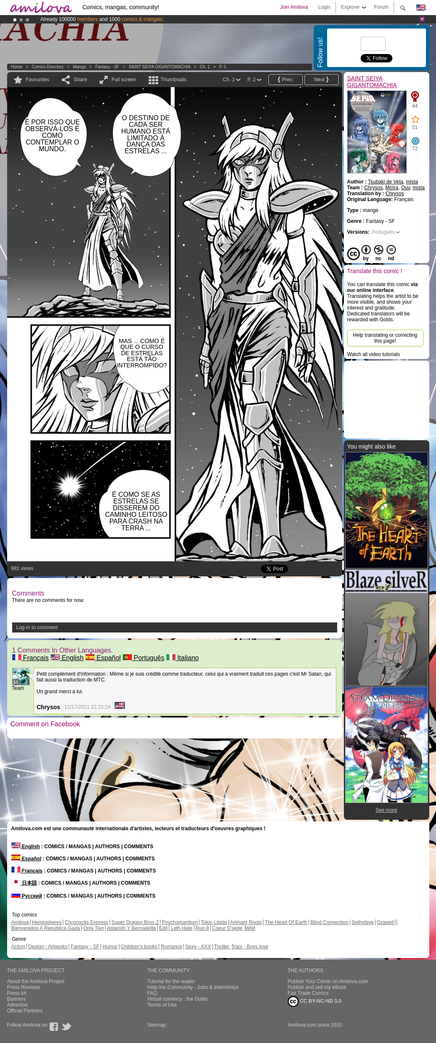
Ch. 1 (205, 67)
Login (324, 7)
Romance (171, 947)
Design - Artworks (47, 947)
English (67, 657)
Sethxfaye (362, 922)
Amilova (20, 922)
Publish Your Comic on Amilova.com (328, 981)
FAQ (152, 993)
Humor (110, 947)
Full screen (123, 80)
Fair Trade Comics (308, 993)
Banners (16, 999)
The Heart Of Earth (286, 922)
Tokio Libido (214, 922)
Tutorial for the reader (171, 981)
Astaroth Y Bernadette (131, 928)
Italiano (182, 657)
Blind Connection (329, 922)
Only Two (93, 928)
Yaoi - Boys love (250, 947)
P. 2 (222, 67)
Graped (385, 922)
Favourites (37, 80)
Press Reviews (23, 987)
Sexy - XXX (198, 947)
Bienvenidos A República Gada (45, 928)
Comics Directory (48, 67)
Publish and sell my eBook (317, 987)
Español (103, 657)
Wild (250, 928)
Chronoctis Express (86, 922)
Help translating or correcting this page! (385, 338)
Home (17, 67)
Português (143, 657)
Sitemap (156, 1025)
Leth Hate (181, 928)
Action (18, 947)
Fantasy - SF (107, 67)
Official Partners (25, 1011)
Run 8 (202, 928)
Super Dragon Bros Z (135, 922)
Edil (163, 928)
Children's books (139, 947)
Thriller (222, 947)
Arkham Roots (246, 922)
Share (80, 80)
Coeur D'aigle (228, 928)
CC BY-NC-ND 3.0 (315, 1001)
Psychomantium (180, 922)
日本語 (24, 883)
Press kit (16, 993)
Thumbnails (173, 80)
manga (79, 67)
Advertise (17, 1005)
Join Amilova (294, 7)
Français (30, 657)
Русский (26, 896)
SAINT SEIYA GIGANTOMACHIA (159, 67)
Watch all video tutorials (373, 354)
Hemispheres (47, 922)
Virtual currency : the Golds (177, 999)
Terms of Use (162, 1005)
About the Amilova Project (35, 981)
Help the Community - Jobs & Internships (193, 987)
